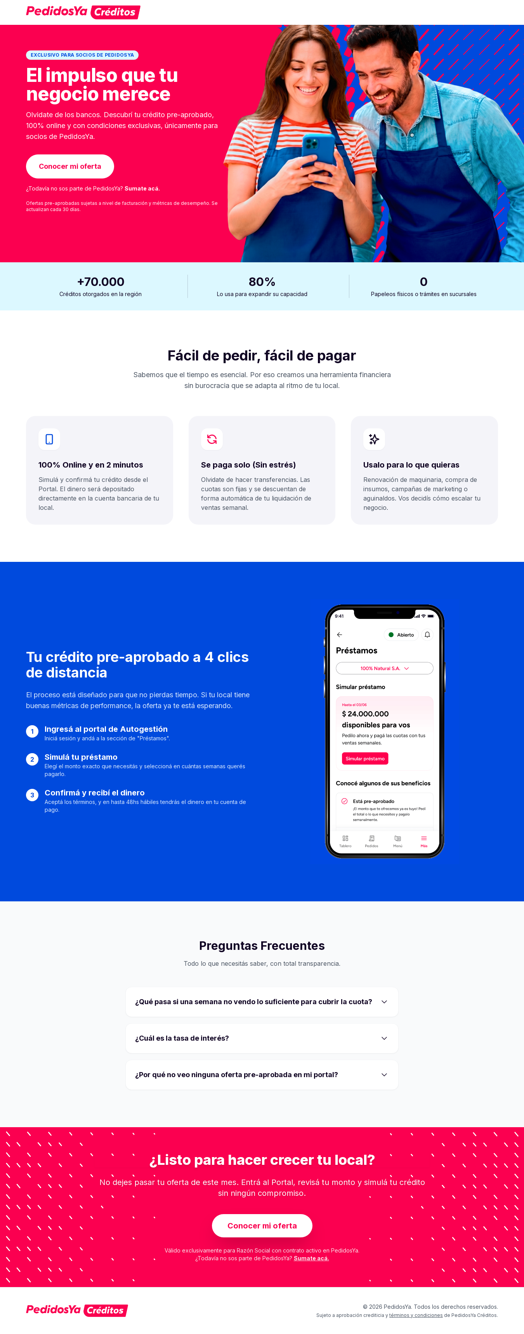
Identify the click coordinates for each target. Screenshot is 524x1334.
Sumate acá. (142, 188)
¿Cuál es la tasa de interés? (262, 1038)
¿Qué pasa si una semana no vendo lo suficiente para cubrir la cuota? (262, 1002)
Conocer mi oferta (70, 166)
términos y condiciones (416, 1315)
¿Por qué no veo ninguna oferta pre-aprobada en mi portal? (262, 1074)
